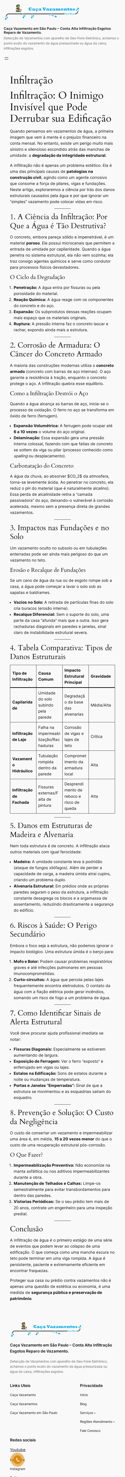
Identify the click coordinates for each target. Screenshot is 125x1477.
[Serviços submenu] (95, 1413)
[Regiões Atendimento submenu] (114, 1422)
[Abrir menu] (6, 58)
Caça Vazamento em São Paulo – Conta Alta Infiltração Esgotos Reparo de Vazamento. (57, 30)
